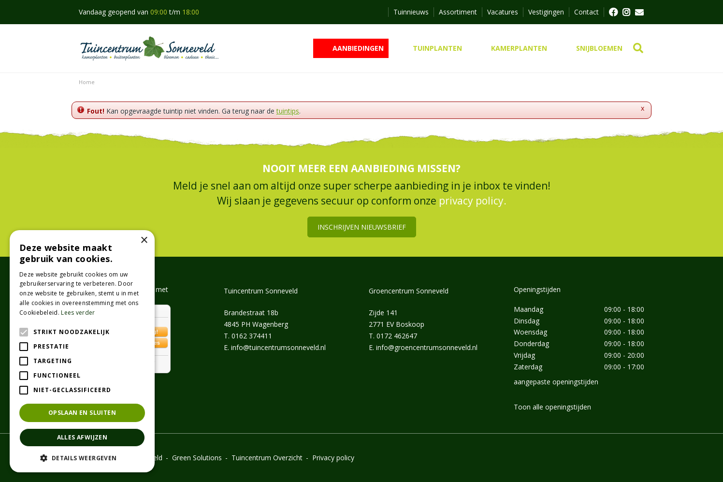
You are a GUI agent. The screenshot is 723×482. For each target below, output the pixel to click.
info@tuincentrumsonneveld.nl (278, 347)
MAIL (639, 12)
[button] (82, 458)
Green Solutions (197, 457)
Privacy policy (333, 457)
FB (613, 12)
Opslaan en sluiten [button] (82, 413)
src (638, 48)
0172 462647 (396, 335)
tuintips (287, 111)
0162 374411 (251, 335)
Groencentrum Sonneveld (408, 290)
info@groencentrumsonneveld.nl (426, 347)
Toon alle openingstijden (552, 406)
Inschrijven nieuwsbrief (362, 227)
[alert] (82, 351)
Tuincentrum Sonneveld (261, 290)
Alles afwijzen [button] (82, 437)
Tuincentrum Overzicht (267, 457)
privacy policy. (472, 200)
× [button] (143, 240)
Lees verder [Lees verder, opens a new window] (78, 312)
